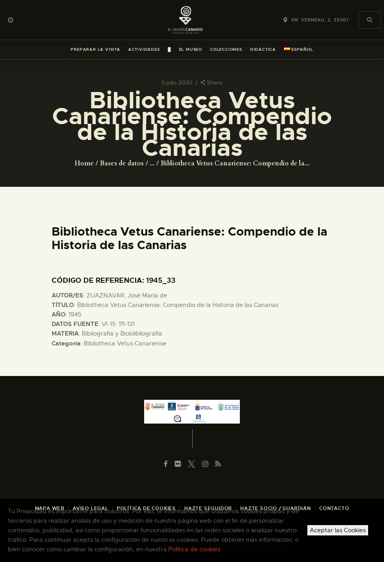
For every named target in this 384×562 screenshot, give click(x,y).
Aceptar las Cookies (338, 530)
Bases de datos (122, 163)
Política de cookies (194, 549)
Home (84, 163)
